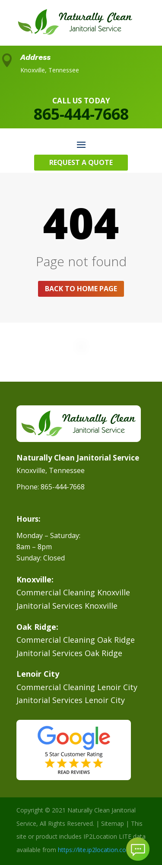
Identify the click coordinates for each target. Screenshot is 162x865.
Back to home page (81, 288)
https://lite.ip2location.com (95, 850)
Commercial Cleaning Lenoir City (76, 687)
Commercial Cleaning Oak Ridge (75, 640)
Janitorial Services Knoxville (67, 606)
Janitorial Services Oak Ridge (69, 653)
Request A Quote (81, 162)
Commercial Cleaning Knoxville (73, 592)
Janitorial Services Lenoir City (70, 700)
